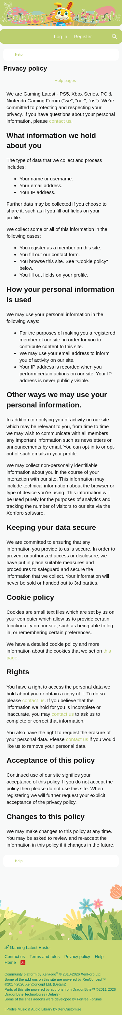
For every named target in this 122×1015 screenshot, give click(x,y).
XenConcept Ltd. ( (39, 984)
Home (10, 962)
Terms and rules (45, 956)
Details (59, 984)
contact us (60, 121)
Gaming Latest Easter (28, 947)
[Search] (114, 36)
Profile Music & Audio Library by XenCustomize (44, 1009)
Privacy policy (77, 956)
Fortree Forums (89, 999)
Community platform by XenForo (53, 974)
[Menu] (9, 36)
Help (99, 956)
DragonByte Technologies (25, 994)
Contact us (15, 956)
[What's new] (101, 36)
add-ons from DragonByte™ (72, 989)
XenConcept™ (94, 979)
